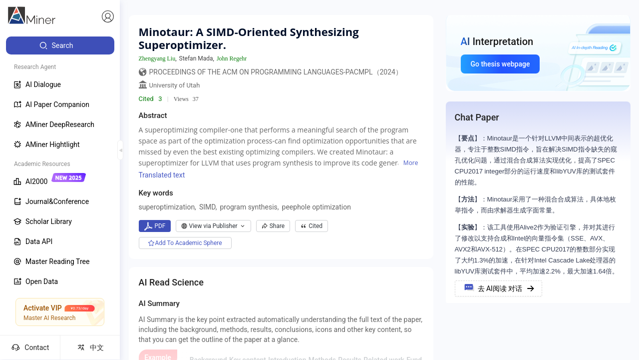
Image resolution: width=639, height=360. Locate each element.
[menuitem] (60, 45)
